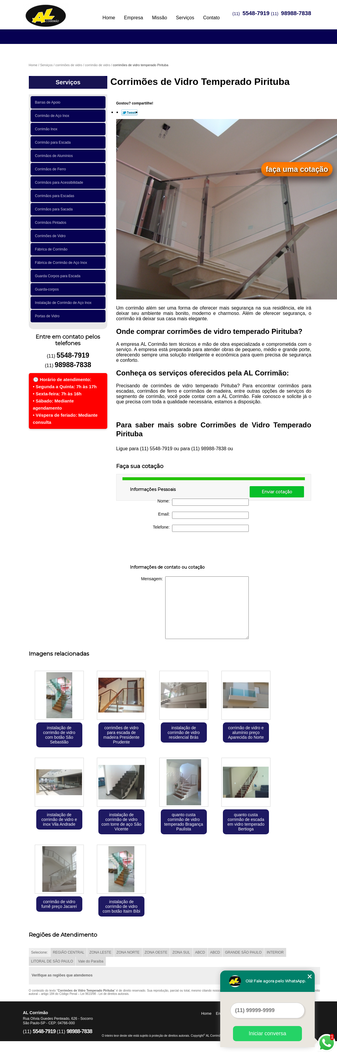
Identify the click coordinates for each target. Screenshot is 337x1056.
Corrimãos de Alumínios (55, 156)
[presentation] (167, 549)
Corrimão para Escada (54, 142)
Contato (211, 17)
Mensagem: (195, 607)
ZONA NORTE (128, 952)
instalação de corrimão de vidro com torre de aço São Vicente (121, 821)
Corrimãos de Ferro (51, 169)
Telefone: (201, 528)
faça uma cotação (297, 169)
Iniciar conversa (267, 1033)
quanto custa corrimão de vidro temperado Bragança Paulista (183, 821)
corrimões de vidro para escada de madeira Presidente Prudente (121, 734)
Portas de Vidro (48, 316)
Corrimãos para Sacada (55, 209)
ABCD (200, 952)
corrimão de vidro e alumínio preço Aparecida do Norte (246, 732)
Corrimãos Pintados (51, 223)
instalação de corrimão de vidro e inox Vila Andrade (59, 819)
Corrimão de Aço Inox (53, 116)
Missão (159, 17)
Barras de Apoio (48, 102)
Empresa (133, 17)
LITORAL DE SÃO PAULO (52, 961)
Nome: (203, 502)
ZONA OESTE (156, 952)
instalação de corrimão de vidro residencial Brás (184, 732)
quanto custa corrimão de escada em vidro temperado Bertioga (245, 821)
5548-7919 (256, 13)
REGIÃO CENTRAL (68, 952)
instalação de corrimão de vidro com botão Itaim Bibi (121, 906)
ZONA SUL (181, 952)
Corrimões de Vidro (51, 236)
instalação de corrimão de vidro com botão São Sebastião (59, 734)
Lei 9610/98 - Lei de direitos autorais (105, 993)
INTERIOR (275, 952)
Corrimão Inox (47, 129)
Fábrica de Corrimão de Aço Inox (62, 263)
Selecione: (39, 952)
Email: (203, 515)
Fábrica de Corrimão (52, 249)
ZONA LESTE (100, 952)
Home (109, 17)
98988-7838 (296, 13)
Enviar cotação (277, 491)
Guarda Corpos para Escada (58, 276)
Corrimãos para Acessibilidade (60, 182)
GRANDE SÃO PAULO (243, 952)
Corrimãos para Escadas (55, 196)
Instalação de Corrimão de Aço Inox (64, 303)
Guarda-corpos (48, 289)
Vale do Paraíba (90, 961)
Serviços (185, 17)
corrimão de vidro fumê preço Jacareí (59, 904)
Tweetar (129, 112)
